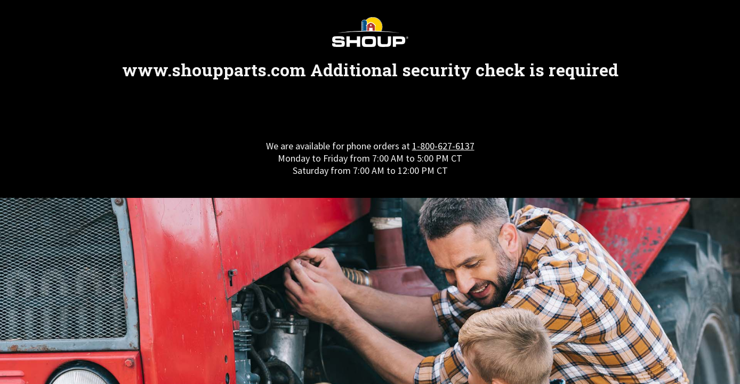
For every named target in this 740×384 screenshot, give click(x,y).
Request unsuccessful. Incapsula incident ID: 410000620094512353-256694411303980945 (370, 192)
